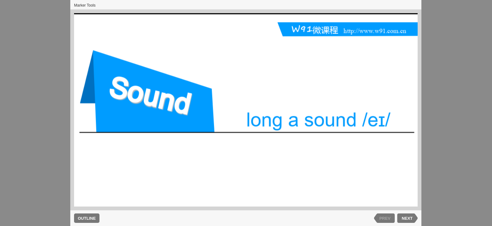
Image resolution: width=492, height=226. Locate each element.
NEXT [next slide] (407, 218)
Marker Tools (84, 5)
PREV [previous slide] (384, 218)
